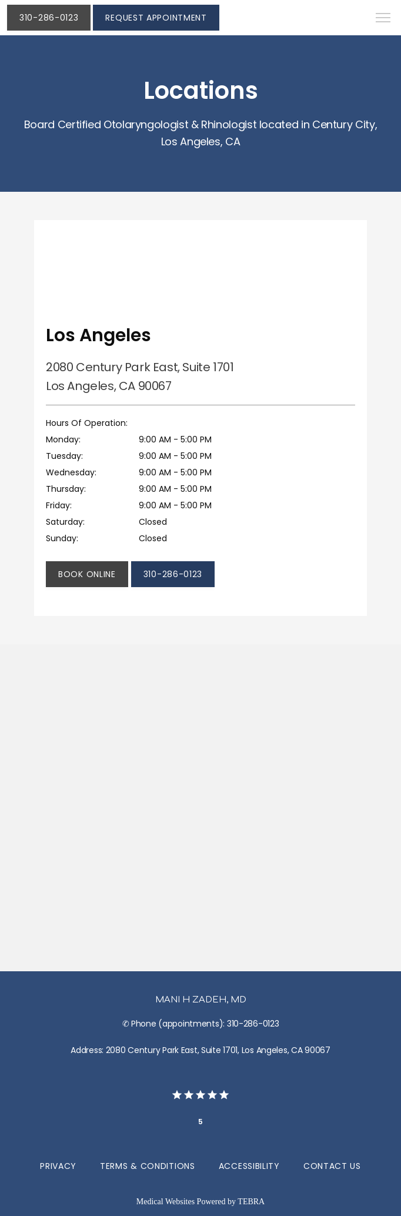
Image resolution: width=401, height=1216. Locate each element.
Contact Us (332, 1166)
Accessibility (249, 1166)
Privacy (58, 1166)
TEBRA (251, 1201)
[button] (383, 19)
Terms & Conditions (147, 1166)
